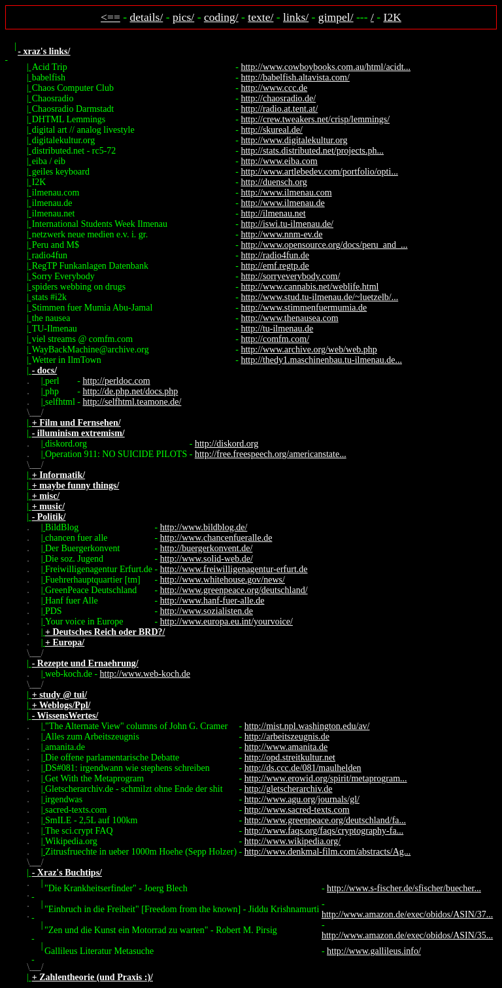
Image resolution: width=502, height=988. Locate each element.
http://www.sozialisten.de (206, 611)
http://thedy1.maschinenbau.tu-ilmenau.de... (321, 360)
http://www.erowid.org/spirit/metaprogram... (325, 778)
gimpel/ (336, 17)
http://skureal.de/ (271, 130)
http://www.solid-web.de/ (206, 559)
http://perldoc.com (116, 381)
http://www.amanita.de (285, 747)
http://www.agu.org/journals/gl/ (302, 799)
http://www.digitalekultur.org (294, 140)
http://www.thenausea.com (289, 318)
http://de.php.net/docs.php (130, 391)
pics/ (183, 17)
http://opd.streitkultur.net (289, 757)
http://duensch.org (274, 182)
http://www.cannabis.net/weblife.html (309, 287)
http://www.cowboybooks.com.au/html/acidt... (325, 67)
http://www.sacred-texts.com (297, 810)
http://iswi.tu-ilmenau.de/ (287, 224)
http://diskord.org (226, 444)
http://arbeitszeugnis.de (286, 736)
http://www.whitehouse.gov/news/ (222, 580)
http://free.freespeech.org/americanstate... (270, 454)
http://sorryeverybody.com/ (290, 276)
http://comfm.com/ (275, 339)
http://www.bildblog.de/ (204, 527)
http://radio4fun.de (275, 255)
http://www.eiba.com (279, 161)
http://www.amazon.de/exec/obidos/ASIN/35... (407, 935)
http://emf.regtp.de (275, 266)
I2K (392, 17)
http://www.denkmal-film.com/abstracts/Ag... (327, 852)
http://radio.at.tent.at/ (279, 109)
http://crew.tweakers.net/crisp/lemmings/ (315, 119)
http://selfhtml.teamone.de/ (132, 402)
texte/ (260, 17)
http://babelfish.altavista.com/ (295, 77)
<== (110, 17)
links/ (296, 17)
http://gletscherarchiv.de (288, 789)
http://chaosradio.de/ (278, 98)
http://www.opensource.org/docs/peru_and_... (324, 245)
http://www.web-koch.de (145, 674)
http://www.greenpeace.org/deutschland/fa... (325, 820)
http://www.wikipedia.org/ (292, 841)
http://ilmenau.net (273, 213)
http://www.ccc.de (274, 88)
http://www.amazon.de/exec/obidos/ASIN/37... (407, 914)
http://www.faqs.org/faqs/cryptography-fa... (323, 831)
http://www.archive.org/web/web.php (308, 349)
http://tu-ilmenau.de (277, 328)
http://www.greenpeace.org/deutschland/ (234, 590)
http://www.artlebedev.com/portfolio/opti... (319, 172)
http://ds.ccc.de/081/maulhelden (302, 768)
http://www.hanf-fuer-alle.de (212, 600)
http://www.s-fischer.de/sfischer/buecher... (404, 888)
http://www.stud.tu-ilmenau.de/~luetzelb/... (319, 297)
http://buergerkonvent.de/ (206, 548)
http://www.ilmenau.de (282, 203)
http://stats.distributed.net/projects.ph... (312, 151)
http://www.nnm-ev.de (281, 234)
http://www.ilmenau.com (286, 192)
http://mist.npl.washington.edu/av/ (307, 726)
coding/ (221, 17)
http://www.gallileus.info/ (374, 951)
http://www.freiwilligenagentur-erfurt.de (234, 569)
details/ (146, 17)
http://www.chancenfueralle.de (216, 538)
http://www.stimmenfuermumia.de (304, 308)
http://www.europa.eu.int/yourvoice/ (226, 621)
